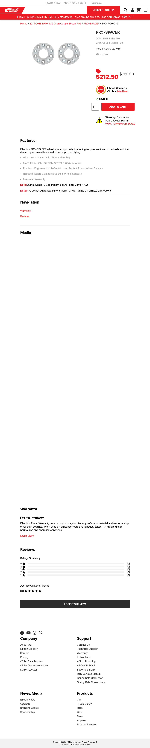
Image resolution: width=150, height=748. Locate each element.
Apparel (81, 720)
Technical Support (87, 648)
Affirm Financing (86, 661)
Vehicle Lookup (103, 10)
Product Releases (87, 724)
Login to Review (75, 604)
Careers (24, 653)
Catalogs (25, 703)
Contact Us (83, 644)
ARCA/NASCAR (86, 665)
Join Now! (122, 91)
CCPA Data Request (31, 661)
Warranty (25, 210)
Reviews (24, 216)
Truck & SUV (84, 703)
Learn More (27, 535)
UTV (79, 712)
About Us (25, 644)
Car (79, 699)
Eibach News (27, 699)
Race (80, 707)
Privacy (24, 657)
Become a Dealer (87, 669)
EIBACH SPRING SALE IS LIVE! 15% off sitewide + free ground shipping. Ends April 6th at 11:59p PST (75, 16)
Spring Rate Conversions (91, 682)
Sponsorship (27, 712)
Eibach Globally (29, 648)
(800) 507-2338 (53, 3)
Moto (80, 716)
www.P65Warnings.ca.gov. (120, 123)
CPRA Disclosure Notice (34, 665)
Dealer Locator (28, 669)
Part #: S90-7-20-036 (108, 48)
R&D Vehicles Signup (89, 673)
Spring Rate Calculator (90, 678)
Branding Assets (29, 707)
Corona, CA (97, 3)
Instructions (83, 657)
